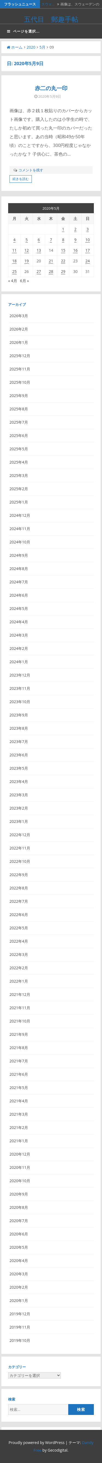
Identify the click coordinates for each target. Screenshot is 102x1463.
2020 (31, 47)
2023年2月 (19, 808)
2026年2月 (19, 329)
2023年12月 (20, 675)
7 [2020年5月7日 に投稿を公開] (51, 239)
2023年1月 (19, 821)
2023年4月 (19, 781)
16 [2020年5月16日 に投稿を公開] (75, 250)
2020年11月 (20, 1167)
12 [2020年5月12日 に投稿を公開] (26, 250)
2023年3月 (19, 794)
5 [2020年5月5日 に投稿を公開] (27, 239)
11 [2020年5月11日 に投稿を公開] (14, 250)
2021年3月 (19, 1114)
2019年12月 (20, 1313)
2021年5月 (19, 1087)
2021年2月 (19, 1127)
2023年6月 (19, 754)
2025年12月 (20, 355)
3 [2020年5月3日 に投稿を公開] (87, 229)
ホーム (15, 47)
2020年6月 (19, 1234)
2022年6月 (19, 914)
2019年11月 (20, 1327)
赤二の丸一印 (51, 88)
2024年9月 (19, 555)
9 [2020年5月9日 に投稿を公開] (75, 239)
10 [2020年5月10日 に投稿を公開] (87, 239)
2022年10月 (20, 861)
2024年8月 (19, 568)
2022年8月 (19, 888)
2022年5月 (19, 927)
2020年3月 (19, 1273)
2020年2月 (19, 1287)
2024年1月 (19, 661)
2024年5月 (19, 608)
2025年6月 (19, 435)
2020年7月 (19, 1220)
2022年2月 (19, 967)
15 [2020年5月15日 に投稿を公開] (63, 250)
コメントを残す (30, 170)
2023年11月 (20, 688)
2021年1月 (19, 1140)
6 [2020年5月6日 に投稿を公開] (39, 239)
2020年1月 (19, 1300)
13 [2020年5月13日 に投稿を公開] (39, 250)
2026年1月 (19, 342)
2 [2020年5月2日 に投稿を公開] (75, 229)
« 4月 (12, 280)
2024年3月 (19, 635)
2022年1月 (19, 981)
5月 (42, 47)
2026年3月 (19, 315)
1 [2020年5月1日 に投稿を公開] (63, 229)
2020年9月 (19, 1194)
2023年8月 (19, 728)
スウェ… (48, 4)
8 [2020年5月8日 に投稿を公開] (63, 239)
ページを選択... (23, 31)
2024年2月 (19, 648)
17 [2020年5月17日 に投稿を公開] (87, 250)
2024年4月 (19, 621)
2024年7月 (19, 581)
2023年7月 (19, 741)
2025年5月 (19, 448)
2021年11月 (20, 1007)
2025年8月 (19, 408)
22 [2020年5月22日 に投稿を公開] (63, 260)
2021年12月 (20, 994)
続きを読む (21, 179)
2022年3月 (19, 954)
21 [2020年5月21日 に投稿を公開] (51, 260)
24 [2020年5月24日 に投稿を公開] (87, 260)
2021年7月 (19, 1061)
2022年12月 (20, 834)
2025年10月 (20, 382)
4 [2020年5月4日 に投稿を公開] (14, 239)
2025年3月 (19, 475)
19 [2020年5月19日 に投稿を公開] (26, 260)
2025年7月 (19, 422)
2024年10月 (20, 542)
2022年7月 (19, 901)
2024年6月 (19, 595)
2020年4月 (19, 1260)
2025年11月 (20, 369)
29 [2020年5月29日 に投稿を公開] (63, 271)
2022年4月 (19, 941)
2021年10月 (20, 1021)
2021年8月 (19, 1047)
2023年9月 (19, 715)
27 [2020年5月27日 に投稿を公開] (39, 271)
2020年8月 (19, 1207)
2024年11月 (20, 528)
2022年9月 (19, 874)
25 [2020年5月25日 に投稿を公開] (14, 271)
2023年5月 (19, 768)
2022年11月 (20, 848)
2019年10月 (20, 1340)
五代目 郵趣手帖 (51, 19)
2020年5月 (19, 1247)
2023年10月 (20, 701)
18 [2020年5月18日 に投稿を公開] (14, 260)
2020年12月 (20, 1154)
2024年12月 (20, 515)
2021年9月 (19, 1034)
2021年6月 (19, 1074)
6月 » (24, 280)
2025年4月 (19, 462)
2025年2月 (19, 488)
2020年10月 (20, 1180)
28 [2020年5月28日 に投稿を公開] (51, 271)
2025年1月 (19, 502)
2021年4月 (19, 1100)
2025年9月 (19, 395)
